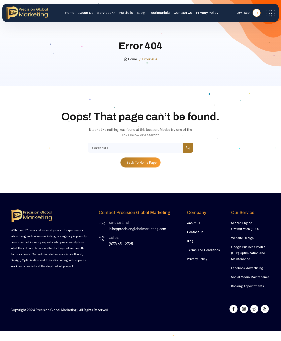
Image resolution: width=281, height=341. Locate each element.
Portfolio (126, 13)
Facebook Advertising (247, 268)
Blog (141, 13)
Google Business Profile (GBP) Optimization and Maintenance (248, 253)
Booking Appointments (247, 286)
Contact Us (183, 13)
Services (104, 13)
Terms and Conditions (203, 250)
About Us (85, 13)
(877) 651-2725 (121, 243)
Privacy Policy (207, 13)
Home (69, 13)
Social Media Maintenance (250, 277)
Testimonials (159, 13)
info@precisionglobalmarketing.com (137, 228)
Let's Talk (248, 13)
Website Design (242, 238)
